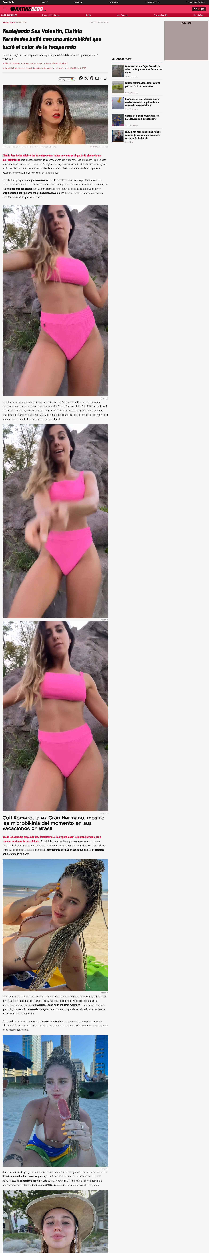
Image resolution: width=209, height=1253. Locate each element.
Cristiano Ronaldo (161, 15)
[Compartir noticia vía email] (97, 78)
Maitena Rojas (114, 2)
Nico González (122, 15)
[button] (105, 78)
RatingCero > (9, 22)
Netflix (88, 15)
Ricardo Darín (199, 15)
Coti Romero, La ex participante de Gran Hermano (68, 836)
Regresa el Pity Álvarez (51, 15)
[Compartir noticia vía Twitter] (86, 78)
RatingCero (20, 22)
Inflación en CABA (152, 2)
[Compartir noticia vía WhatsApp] (81, 78)
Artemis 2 (44, 2)
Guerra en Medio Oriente (195, 2)
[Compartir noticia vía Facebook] (91, 78)
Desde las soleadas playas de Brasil (22, 836)
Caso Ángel (78, 2)
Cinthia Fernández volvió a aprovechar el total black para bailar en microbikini (36, 63)
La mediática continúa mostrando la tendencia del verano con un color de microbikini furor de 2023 (45, 68)
